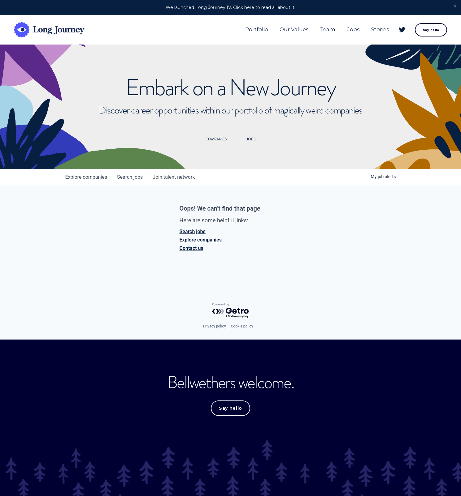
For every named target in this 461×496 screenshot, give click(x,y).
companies (86, 177)
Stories (380, 29)
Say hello (431, 30)
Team (327, 29)
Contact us (191, 248)
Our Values (294, 29)
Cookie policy (242, 326)
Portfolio (256, 29)
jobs (130, 177)
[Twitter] (402, 29)
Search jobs (193, 231)
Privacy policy (214, 326)
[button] (455, 6)
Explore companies (201, 240)
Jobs (353, 29)
